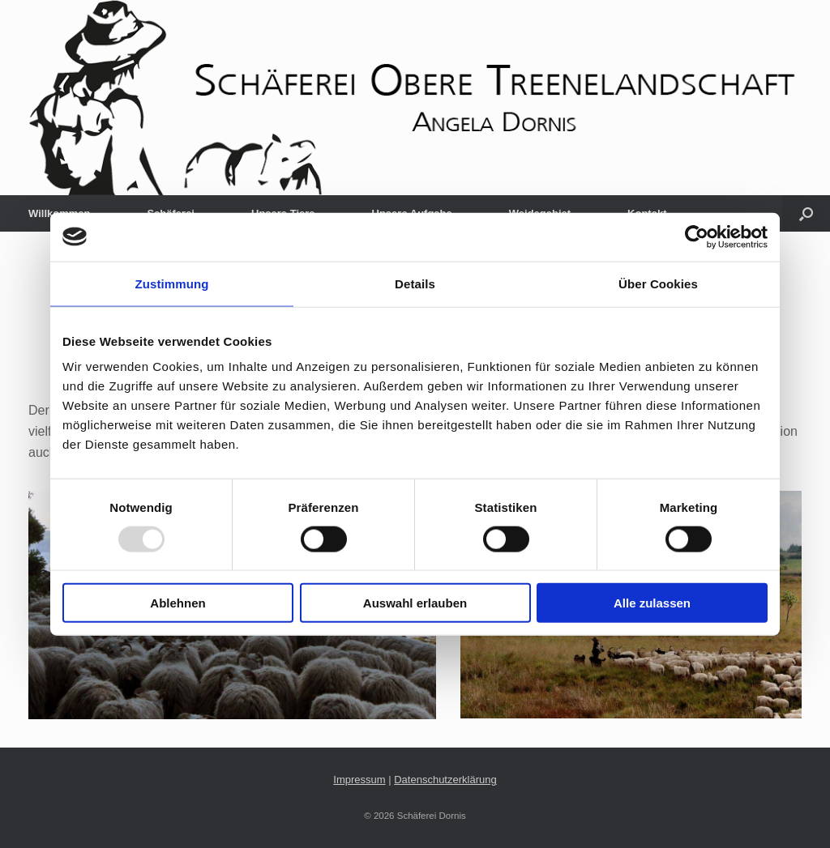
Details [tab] (415, 283)
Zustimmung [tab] (172, 283)
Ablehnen (177, 603)
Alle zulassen (652, 603)
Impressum (359, 779)
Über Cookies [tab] (658, 283)
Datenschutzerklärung (445, 779)
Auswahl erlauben (415, 603)
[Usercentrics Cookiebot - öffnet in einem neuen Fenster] (697, 236)
